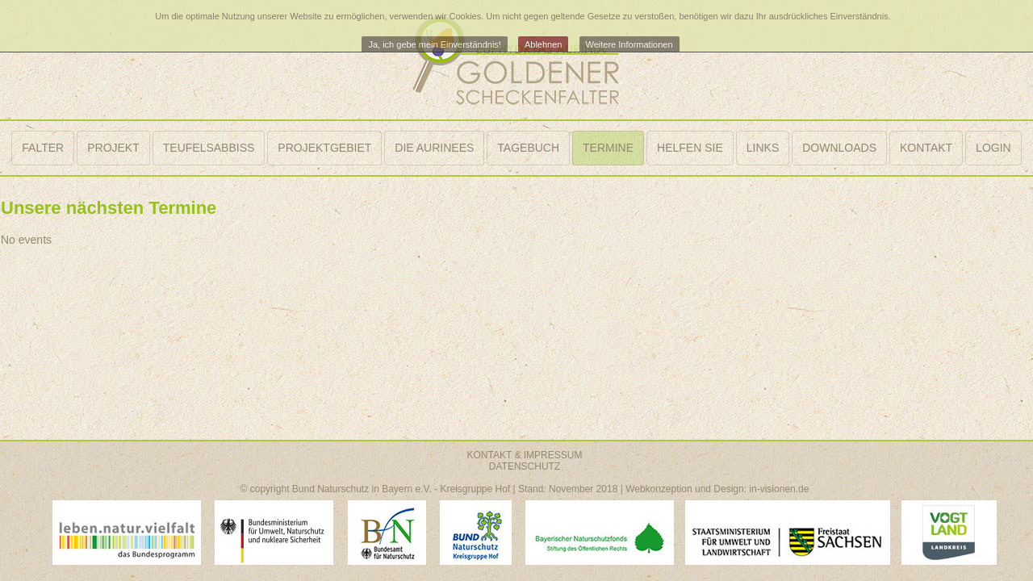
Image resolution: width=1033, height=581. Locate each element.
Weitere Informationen (629, 44)
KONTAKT (926, 147)
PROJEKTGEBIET (324, 147)
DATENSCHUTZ (524, 466)
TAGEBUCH (528, 147)
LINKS (763, 147)
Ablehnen (544, 44)
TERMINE (608, 147)
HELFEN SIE (690, 147)
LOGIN (993, 147)
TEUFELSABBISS (209, 147)
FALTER (43, 147)
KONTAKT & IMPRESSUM (525, 455)
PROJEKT (113, 147)
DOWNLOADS (839, 147)
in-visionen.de (779, 489)
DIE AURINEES (434, 147)
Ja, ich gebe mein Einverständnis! (434, 44)
